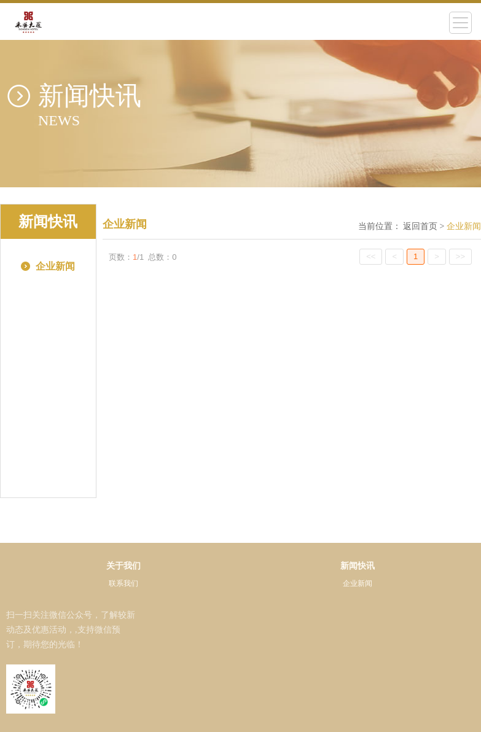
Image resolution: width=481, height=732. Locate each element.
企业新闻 (357, 583)
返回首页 (420, 226)
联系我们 (123, 583)
